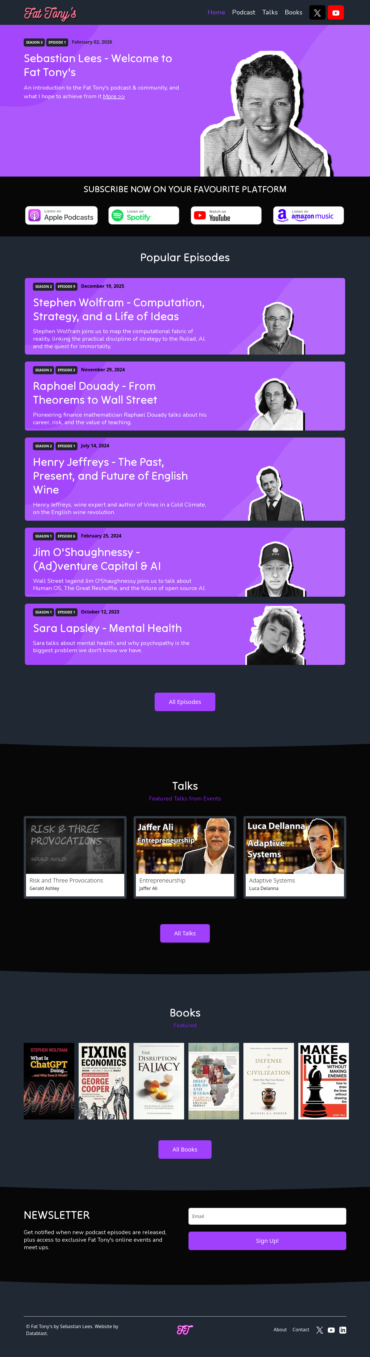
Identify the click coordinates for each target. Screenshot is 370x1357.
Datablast (36, 1333)
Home (216, 12)
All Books (185, 1149)
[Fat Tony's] (50, 12)
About (280, 1329)
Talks (270, 12)
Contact (301, 1329)
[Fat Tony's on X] (319, 1329)
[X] (317, 12)
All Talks (185, 933)
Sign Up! (267, 1241)
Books (293, 12)
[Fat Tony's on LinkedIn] (342, 1329)
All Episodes (185, 702)
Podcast (243, 12)
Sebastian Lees (76, 1326)
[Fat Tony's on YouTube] (331, 1329)
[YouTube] (336, 12)
